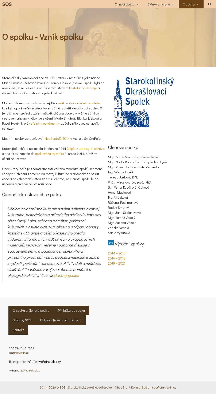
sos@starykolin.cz (18, 352)
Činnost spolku (129, 4)
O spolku (193, 4)
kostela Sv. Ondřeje (83, 88)
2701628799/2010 (30, 370)
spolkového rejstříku (49, 153)
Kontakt (18, 329)
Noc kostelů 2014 (57, 138)
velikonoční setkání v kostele (79, 103)
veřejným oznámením (44, 123)
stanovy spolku (66, 275)
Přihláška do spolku (71, 310)
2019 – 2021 (116, 263)
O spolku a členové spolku (31, 310)
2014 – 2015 (117, 253)
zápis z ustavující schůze (86, 148)
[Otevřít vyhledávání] (210, 4)
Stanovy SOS (22, 320)
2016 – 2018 (116, 258)
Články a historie (163, 4)
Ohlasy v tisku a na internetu (60, 320)
